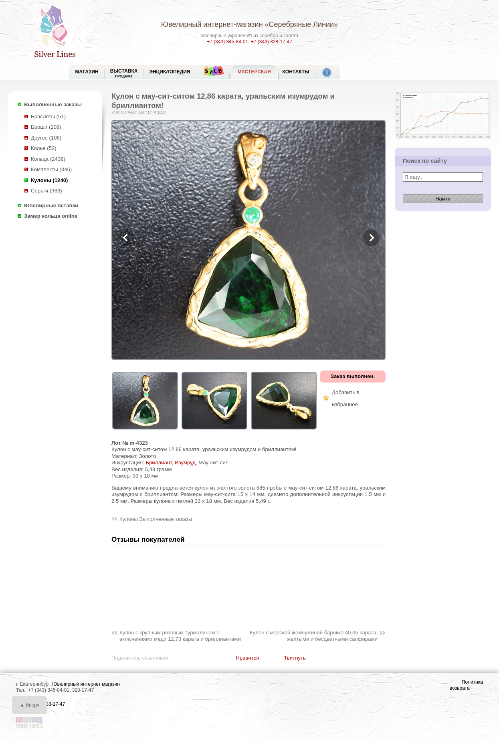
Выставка (124, 73)
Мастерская (254, 72)
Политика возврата (466, 685)
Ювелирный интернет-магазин (212, 24)
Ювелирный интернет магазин (86, 684)
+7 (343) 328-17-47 (271, 42)
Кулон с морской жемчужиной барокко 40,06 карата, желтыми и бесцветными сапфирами (314, 636)
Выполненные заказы (53, 104)
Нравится (247, 658)
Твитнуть (295, 658)
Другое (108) (46, 138)
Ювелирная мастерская (138, 113)
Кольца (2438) (48, 159)
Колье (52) (44, 148)
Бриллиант (158, 463)
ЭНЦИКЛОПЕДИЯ (169, 72)
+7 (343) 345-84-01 (227, 42)
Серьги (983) (46, 191)
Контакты (296, 72)
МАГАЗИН (87, 72)
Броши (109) (46, 127)
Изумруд (185, 463)
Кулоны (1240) (49, 180)
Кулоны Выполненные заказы (155, 519)
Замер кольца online (50, 216)
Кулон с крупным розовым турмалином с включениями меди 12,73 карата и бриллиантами (180, 636)
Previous (125, 237)
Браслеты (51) (48, 116)
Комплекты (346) (51, 169)
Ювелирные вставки (51, 205)
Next (371, 237)
